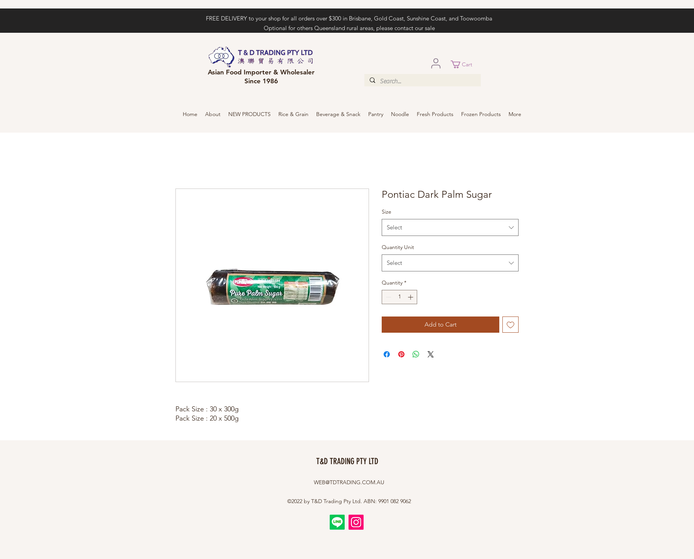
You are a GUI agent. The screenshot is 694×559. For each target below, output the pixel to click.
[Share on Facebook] (386, 354)
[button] (466, 64)
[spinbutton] (399, 297)
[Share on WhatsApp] (416, 354)
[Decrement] (387, 297)
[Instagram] (356, 522)
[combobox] (450, 227)
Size (386, 211)
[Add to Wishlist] (510, 325)
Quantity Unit (398, 247)
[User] (435, 63)
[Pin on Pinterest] (401, 354)
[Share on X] (430, 354)
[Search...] (422, 81)
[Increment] (411, 297)
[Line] (337, 522)
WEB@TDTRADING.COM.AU (349, 482)
